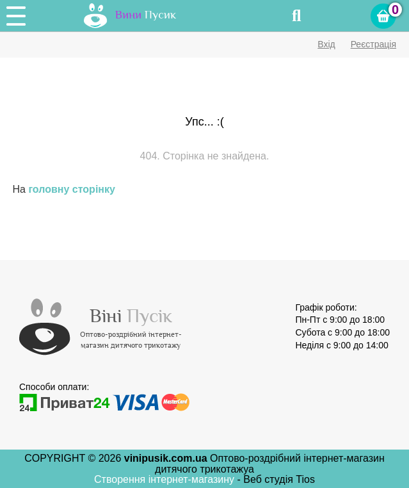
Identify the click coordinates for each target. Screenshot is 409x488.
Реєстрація (373, 44)
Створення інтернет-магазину (165, 479)
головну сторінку (71, 189)
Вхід (326, 44)
